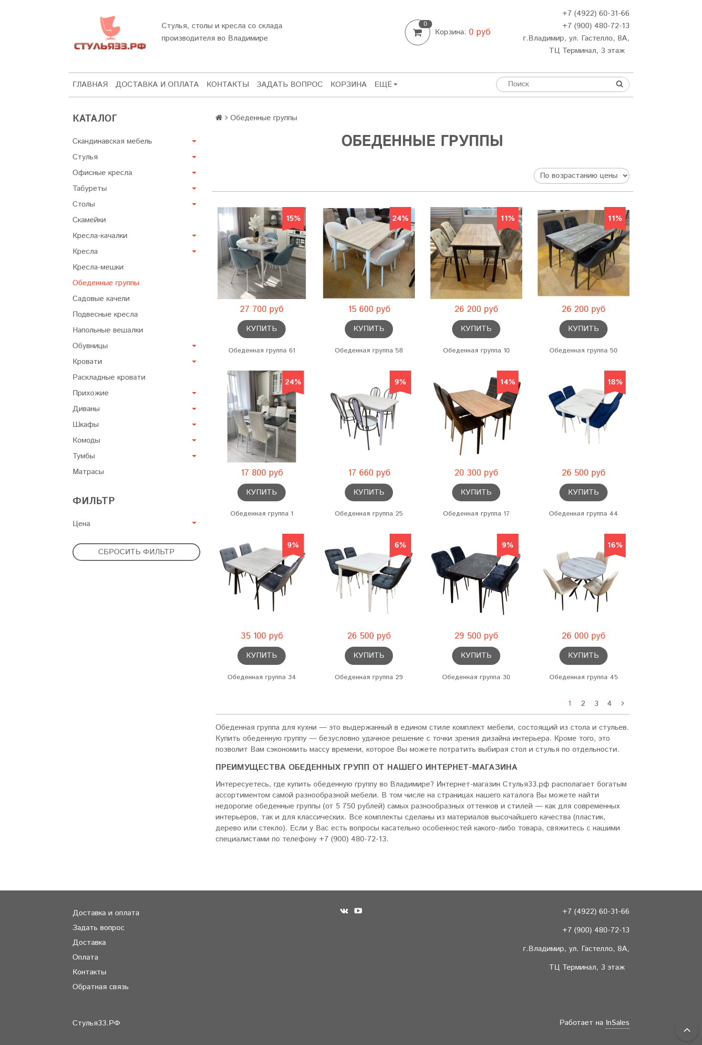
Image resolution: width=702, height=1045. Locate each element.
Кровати (87, 361)
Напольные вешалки (107, 330)
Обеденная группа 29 (369, 677)
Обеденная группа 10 (476, 350)
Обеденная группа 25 (369, 513)
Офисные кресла (102, 172)
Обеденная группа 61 (261, 350)
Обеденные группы (105, 283)
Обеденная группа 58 (369, 350)
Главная (90, 84)
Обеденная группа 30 (476, 677)
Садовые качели (101, 298)
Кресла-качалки (99, 235)
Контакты (227, 84)
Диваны (86, 409)
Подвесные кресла (105, 314)
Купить (261, 328)
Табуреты (89, 188)
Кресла (85, 251)
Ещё (385, 84)
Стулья (85, 157)
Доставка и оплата (157, 84)
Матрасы (88, 471)
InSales (618, 1022)
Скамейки (89, 220)
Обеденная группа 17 (476, 513)
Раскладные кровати (108, 377)
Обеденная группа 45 (583, 677)
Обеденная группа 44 (583, 513)
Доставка (89, 942)
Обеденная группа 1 (261, 513)
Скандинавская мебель (112, 141)
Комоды (86, 440)
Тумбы (83, 456)
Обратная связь (100, 987)
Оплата (85, 957)
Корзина (348, 84)
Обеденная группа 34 (261, 677)
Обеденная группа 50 (583, 350)
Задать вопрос (290, 84)
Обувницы (90, 346)
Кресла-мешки (98, 267)
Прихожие (90, 393)
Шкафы (85, 424)
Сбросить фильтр (136, 552)
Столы (83, 204)
